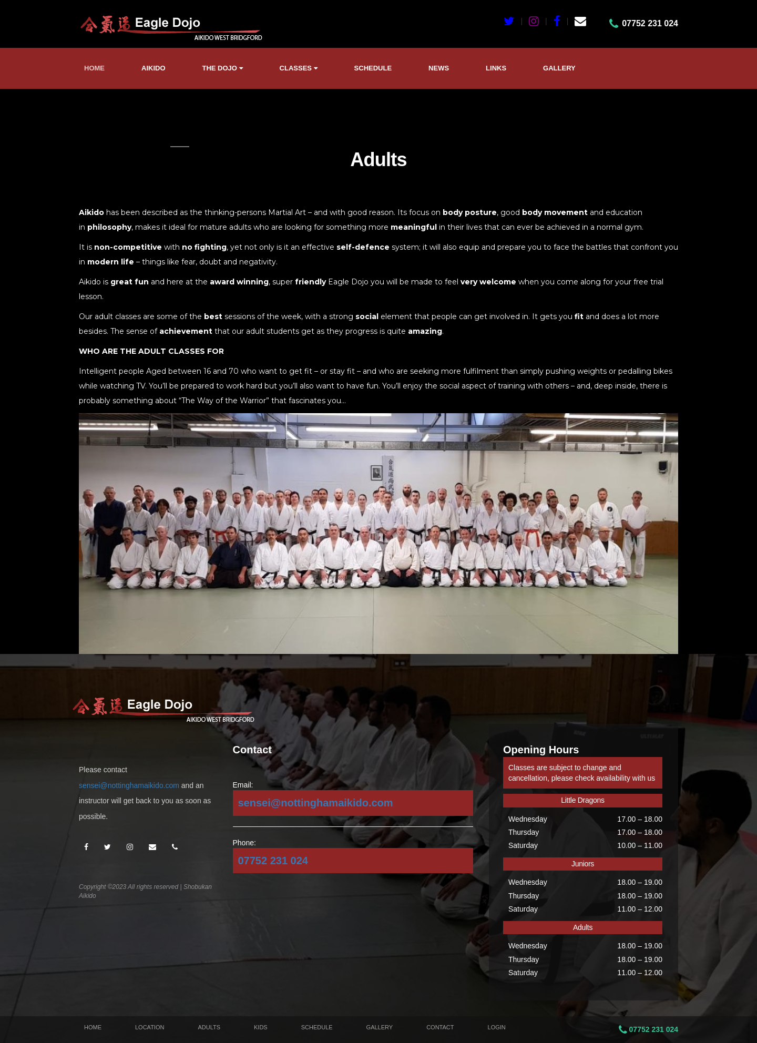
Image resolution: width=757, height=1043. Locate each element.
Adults (209, 1027)
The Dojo (222, 68)
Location (149, 1027)
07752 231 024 (273, 860)
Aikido (153, 68)
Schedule (373, 68)
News (438, 68)
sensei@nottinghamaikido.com (129, 785)
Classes (299, 68)
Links (496, 68)
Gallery (559, 68)
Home (94, 68)
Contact (440, 1027)
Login (497, 1027)
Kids (261, 1027)
